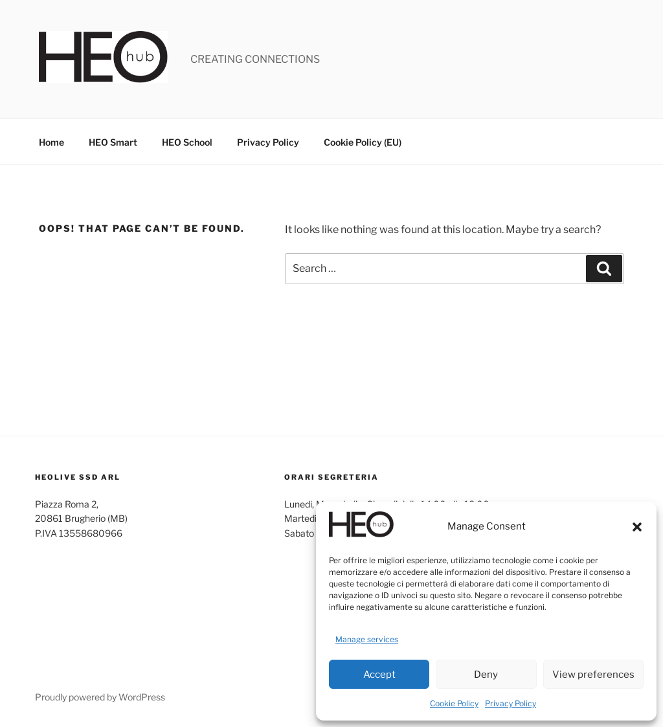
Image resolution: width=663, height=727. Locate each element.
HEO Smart (113, 142)
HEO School (187, 142)
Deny (486, 674)
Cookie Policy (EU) (362, 142)
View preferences (593, 674)
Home (51, 142)
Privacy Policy (510, 703)
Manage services (366, 639)
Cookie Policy (454, 703)
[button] (637, 526)
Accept (379, 674)
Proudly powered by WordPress (100, 696)
